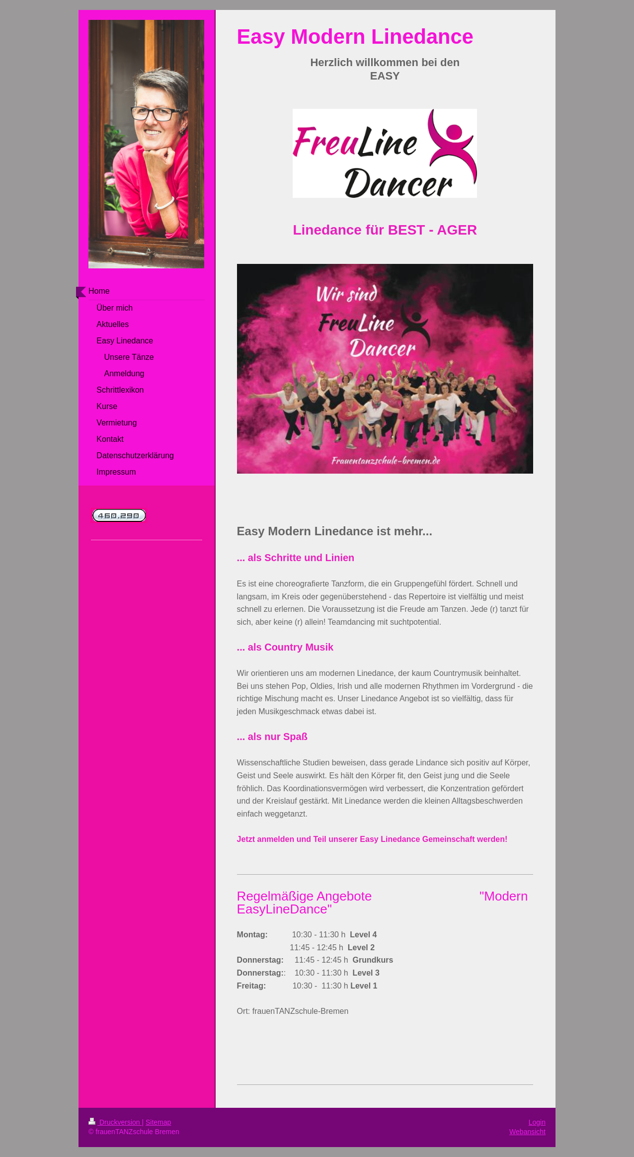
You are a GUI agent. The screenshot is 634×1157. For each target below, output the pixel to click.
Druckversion (115, 1122)
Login (537, 1122)
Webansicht (527, 1132)
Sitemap (158, 1122)
